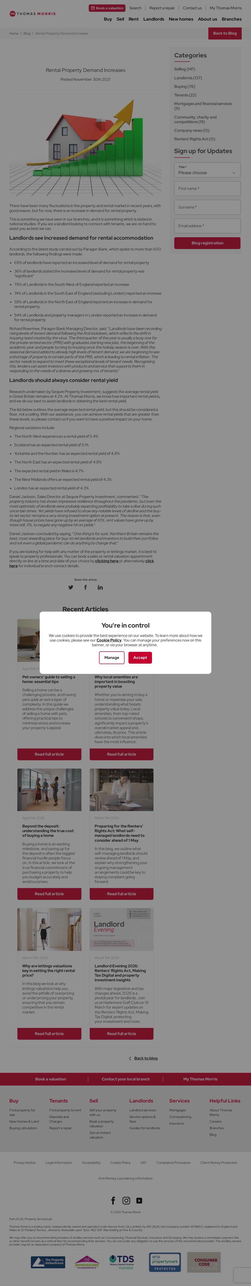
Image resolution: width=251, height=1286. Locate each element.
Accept (140, 657)
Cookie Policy (109, 640)
